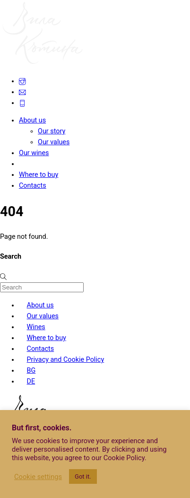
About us (32, 120)
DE (31, 381)
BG (31, 371)
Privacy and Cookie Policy (65, 360)
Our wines (34, 153)
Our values (53, 142)
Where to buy (38, 175)
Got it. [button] (83, 476)
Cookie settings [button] (38, 476)
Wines (36, 327)
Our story (51, 131)
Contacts (32, 186)
